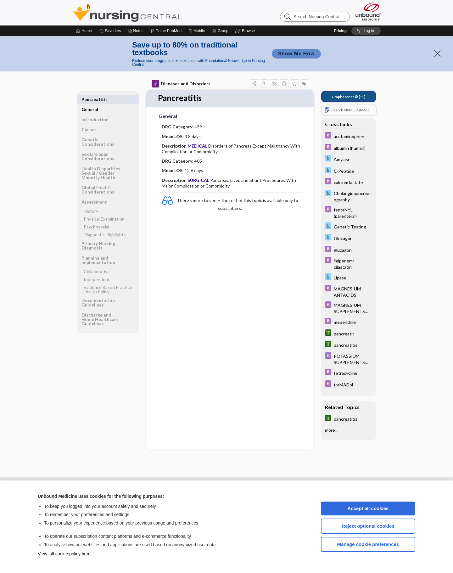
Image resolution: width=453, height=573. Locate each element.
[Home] (84, 30)
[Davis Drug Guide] (348, 136)
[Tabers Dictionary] (348, 333)
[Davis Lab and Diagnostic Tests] (348, 159)
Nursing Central (151, 12)
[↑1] (348, 96)
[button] (246, 30)
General (89, 99)
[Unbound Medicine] (368, 11)
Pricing (340, 31)
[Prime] (166, 30)
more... (331, 430)
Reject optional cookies (368, 526)
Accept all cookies (368, 508)
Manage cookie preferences (368, 544)
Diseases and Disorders (181, 83)
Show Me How (296, 53)
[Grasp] (220, 30)
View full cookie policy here (64, 553)
